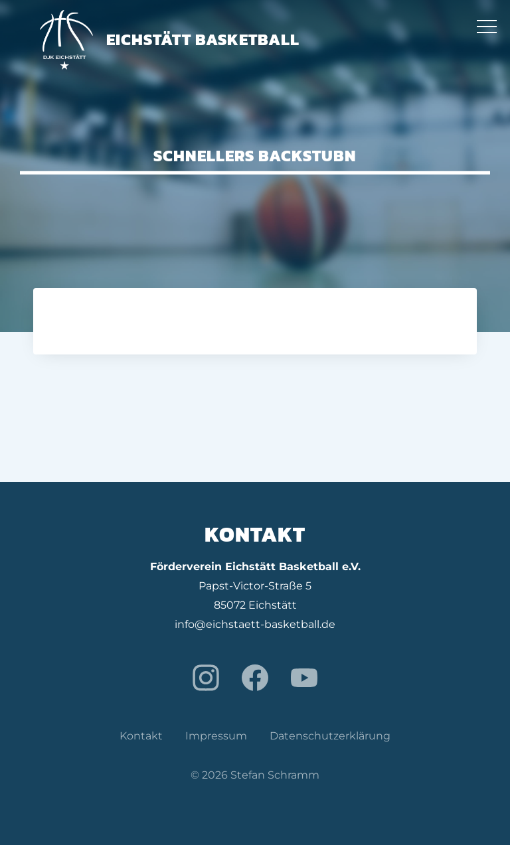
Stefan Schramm (274, 775)
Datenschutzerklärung (330, 736)
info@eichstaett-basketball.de (255, 624)
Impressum (216, 736)
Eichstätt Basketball (169, 39)
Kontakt (141, 736)
